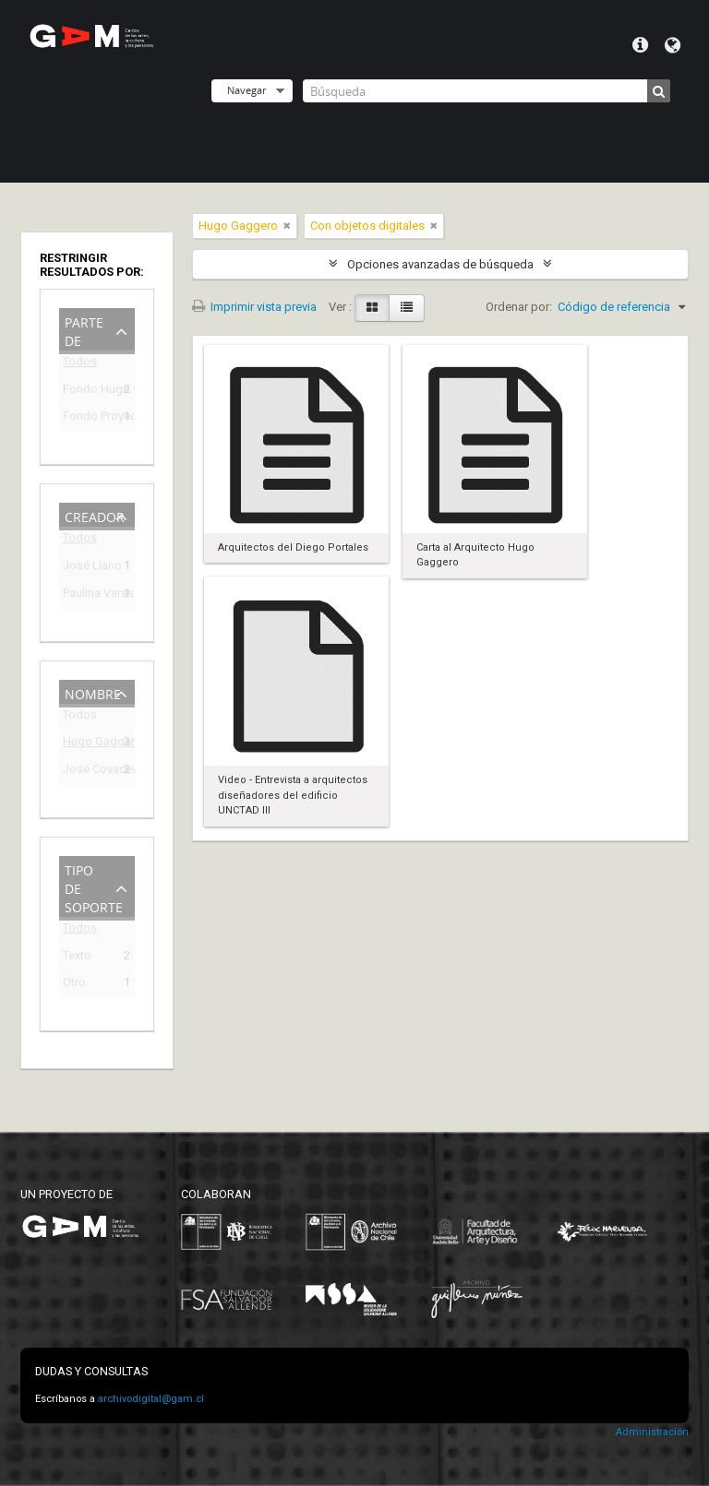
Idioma (672, 45)
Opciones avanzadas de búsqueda (440, 264)
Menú (640, 45)
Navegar (246, 90)
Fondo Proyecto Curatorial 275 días (84, 418)
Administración (652, 1432)
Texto (77, 958)
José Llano (84, 568)
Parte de (84, 329)
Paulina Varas (84, 595)
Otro (74, 985)
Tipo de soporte (94, 887)
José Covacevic (84, 771)
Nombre (93, 692)
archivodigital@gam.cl (151, 1399)
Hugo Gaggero (84, 744)
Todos (80, 365)
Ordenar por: (519, 307)
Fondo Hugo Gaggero (84, 391)
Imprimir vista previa (254, 307)
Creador (95, 515)
